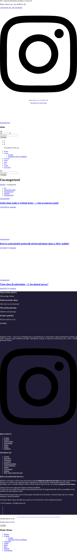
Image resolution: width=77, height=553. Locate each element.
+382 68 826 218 (5, 7)
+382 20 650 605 (16, 7)
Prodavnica (7, 460)
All (5, 188)
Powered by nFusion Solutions (52, 517)
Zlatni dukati (8, 443)
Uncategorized (8, 191)
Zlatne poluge (8, 441)
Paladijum (7, 449)
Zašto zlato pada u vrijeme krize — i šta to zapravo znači (29, 203)
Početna (6, 151)
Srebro (6, 445)
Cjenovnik (6, 158)
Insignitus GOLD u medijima (17, 156)
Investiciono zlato (9, 190)
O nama (10, 155)
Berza (5, 162)
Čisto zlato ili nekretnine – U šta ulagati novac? (24, 284)
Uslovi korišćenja (9, 465)
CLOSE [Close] (3, 525)
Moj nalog (7, 458)
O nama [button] (6, 153)
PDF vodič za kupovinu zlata (13, 473)
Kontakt (6, 165)
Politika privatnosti (10, 464)
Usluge (6, 160)
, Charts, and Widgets (40, 517)
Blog (5, 164)
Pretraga (3, 137)
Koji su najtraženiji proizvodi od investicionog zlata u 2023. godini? (34, 243)
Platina (6, 447)
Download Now (5, 123)
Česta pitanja (7, 167)
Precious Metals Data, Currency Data (26, 517)
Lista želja (7, 462)
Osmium (7, 193)
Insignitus (13, 207)
